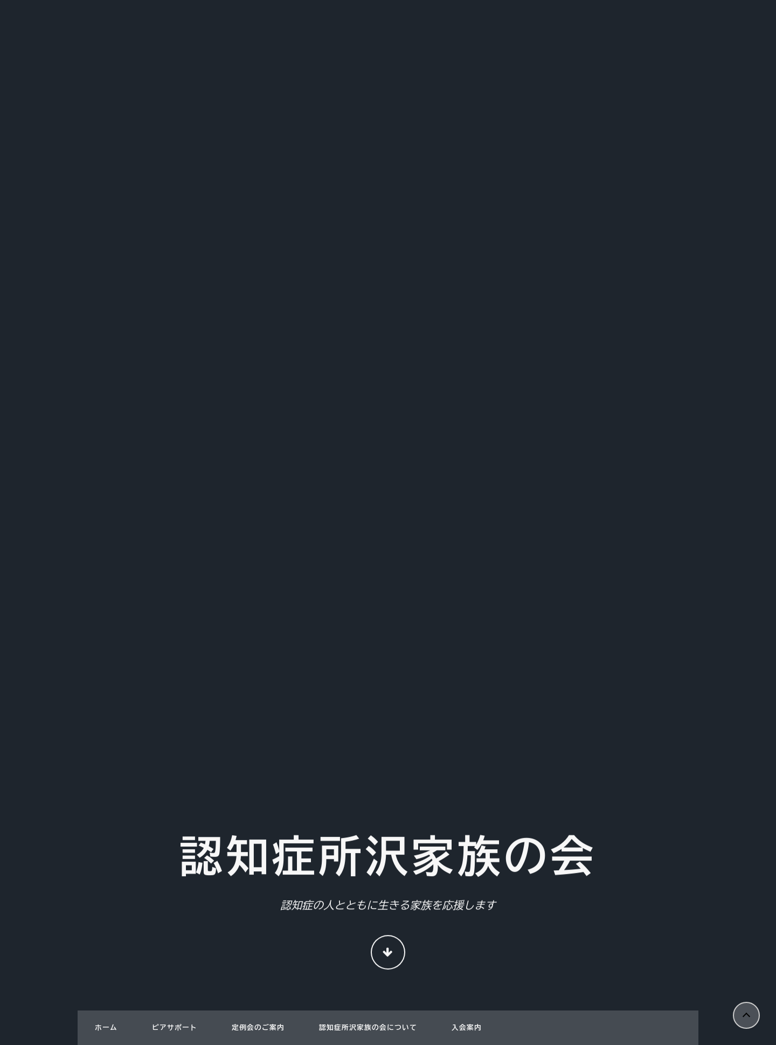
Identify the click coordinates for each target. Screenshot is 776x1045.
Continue (388, 954)
